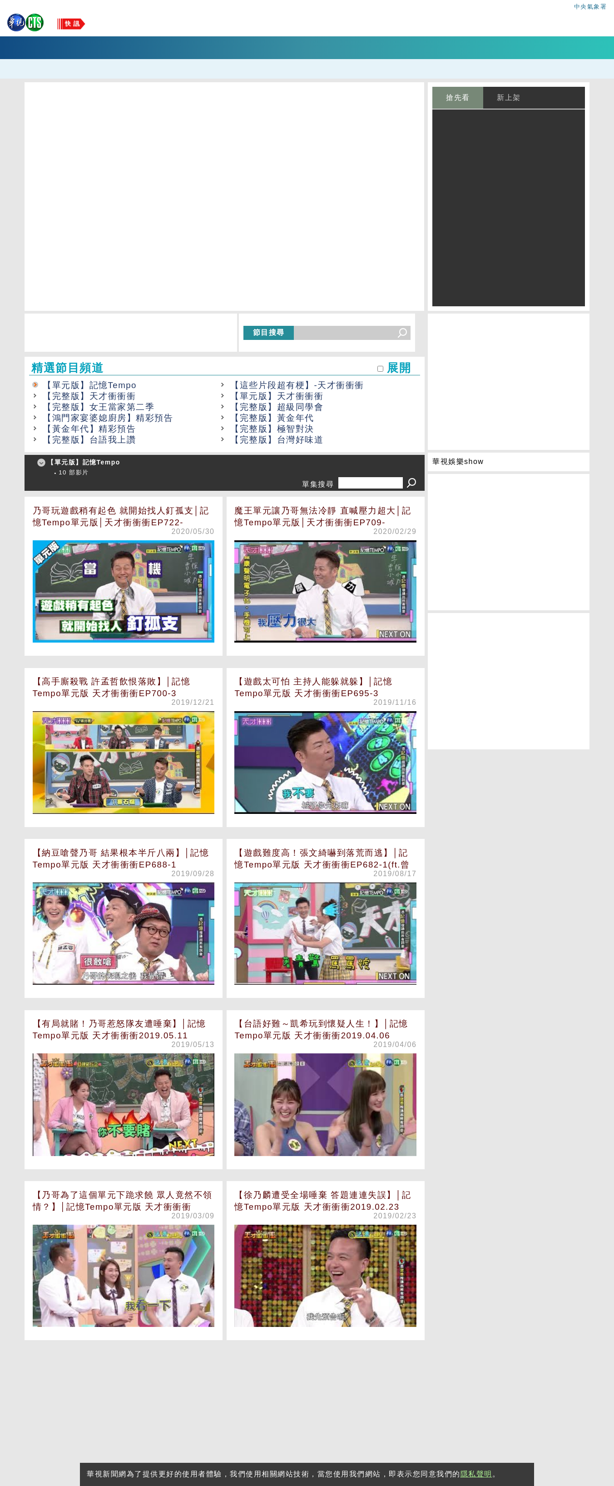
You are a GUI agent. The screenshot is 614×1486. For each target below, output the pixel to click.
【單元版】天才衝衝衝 (276, 396)
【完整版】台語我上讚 (89, 439)
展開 (399, 368)
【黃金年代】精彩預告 (89, 429)
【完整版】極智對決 (272, 429)
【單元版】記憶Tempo (90, 385)
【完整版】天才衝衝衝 (89, 396)
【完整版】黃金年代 (272, 418)
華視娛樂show (458, 461)
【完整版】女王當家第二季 (98, 407)
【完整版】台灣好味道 (276, 439)
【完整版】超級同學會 (276, 407)
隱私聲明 (476, 1474)
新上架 (509, 97)
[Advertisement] (225, 1409)
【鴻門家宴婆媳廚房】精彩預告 (108, 418)
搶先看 (458, 97)
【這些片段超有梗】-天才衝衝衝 (297, 385)
